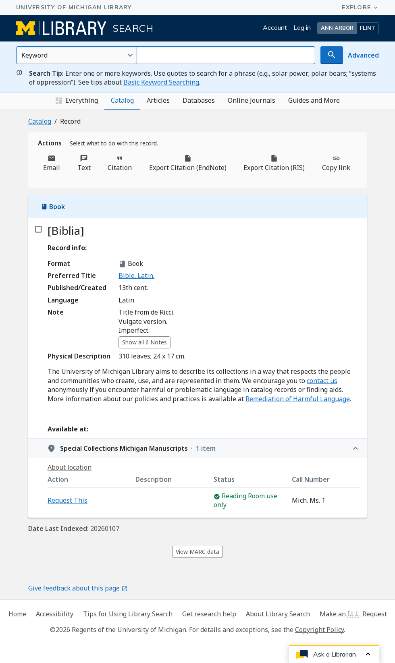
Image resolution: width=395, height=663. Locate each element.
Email (51, 163)
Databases (199, 100)
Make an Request (353, 613)
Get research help (209, 613)
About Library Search (278, 613)
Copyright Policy (319, 629)
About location (69, 467)
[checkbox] (38, 229)
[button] (348, 28)
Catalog (122, 100)
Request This (67, 500)
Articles (158, 100)
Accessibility (54, 613)
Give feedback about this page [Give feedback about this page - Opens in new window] (78, 588)
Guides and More (314, 100)
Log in (302, 27)
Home (17, 613)
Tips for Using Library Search (128, 613)
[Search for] (226, 55)
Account (275, 27)
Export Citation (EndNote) (188, 163)
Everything (77, 101)
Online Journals (251, 100)
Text (84, 163)
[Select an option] (76, 55)
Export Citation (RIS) (274, 163)
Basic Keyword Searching (161, 82)
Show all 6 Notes (144, 342)
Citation (120, 163)
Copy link (336, 163)
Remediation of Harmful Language (297, 398)
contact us (322, 380)
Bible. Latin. (136, 275)
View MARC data (197, 551)
